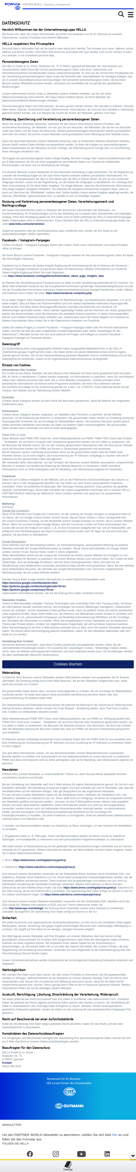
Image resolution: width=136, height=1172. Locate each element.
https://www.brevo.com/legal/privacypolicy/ (39, 860)
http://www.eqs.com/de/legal (26, 908)
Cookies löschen (68, 664)
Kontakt (7, 1062)
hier (115, 1135)
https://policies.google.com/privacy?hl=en (28, 589)
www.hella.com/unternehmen (26, 223)
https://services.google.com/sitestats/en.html (29, 582)
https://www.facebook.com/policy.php (69, 293)
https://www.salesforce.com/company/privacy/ (47, 867)
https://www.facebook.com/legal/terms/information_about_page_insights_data (56, 275)
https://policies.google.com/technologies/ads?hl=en (34, 586)
